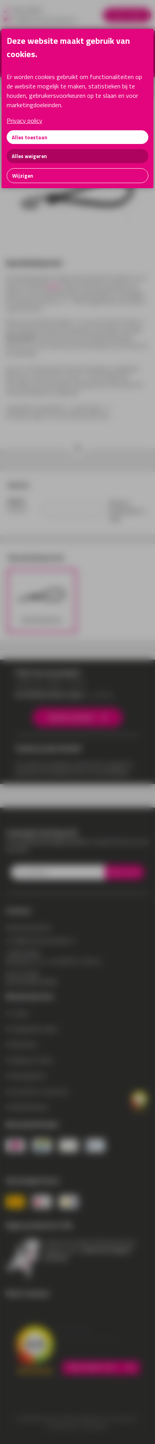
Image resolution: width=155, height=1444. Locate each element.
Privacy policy (24, 120)
